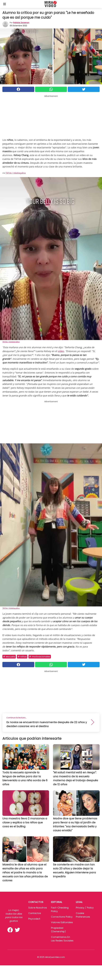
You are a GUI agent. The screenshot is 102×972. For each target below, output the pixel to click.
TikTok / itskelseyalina (16, 173)
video (61, 351)
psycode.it (34, 918)
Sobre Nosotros (37, 907)
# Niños (22, 656)
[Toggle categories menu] (4, 4)
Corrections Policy (62, 916)
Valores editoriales (62, 922)
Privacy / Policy (85, 907)
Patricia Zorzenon (21, 22)
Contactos (34, 913)
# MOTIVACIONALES (39, 656)
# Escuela (9, 656)
